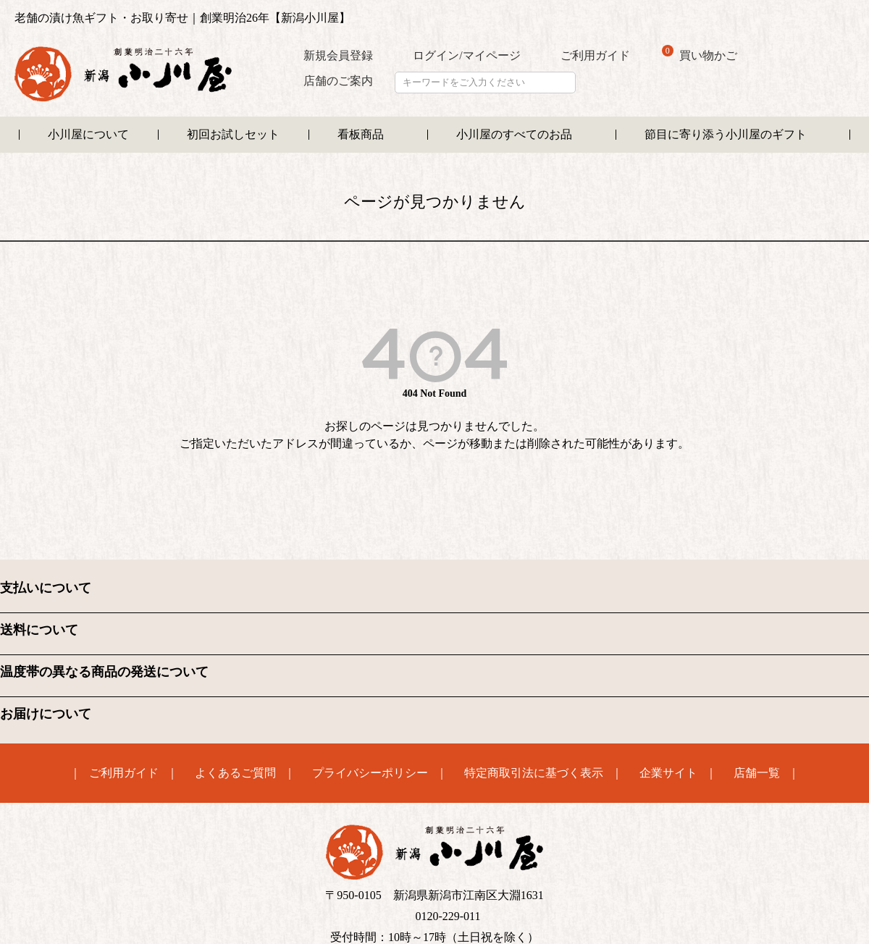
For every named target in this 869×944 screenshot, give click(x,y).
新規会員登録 (338, 55)
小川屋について (88, 134)
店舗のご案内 (338, 81)
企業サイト (668, 773)
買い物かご (699, 54)
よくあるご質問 (235, 773)
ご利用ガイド (595, 55)
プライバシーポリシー (370, 773)
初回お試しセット (233, 134)
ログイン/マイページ (466, 55)
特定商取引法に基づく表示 (533, 773)
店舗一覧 (757, 773)
